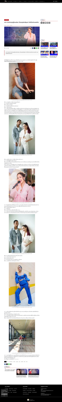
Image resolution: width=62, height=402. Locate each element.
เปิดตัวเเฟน (10, 361)
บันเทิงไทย (11, 25)
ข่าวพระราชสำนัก (25, 388)
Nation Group (11, 388)
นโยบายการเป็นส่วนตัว (26, 394)
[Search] (55, 1)
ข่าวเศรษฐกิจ (29, 392)
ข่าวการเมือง (29, 388)
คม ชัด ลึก (15, 388)
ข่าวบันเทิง (8, 25)
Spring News (14, 390)
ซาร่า (7, 361)
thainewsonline (16, 359)
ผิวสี (24, 361)
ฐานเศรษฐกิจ (15, 392)
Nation (10, 390)
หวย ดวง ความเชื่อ (29, 390)
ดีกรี (26, 361)
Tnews (11, 392)
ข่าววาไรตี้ (34, 390)
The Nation (6, 388)
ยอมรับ (4, 394)
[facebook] (32, 48)
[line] (36, 48)
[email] (38, 48)
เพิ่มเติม (2, 392)
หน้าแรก (5, 25)
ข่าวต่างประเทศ (25, 392)
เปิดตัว (14, 361)
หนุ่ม (19, 361)
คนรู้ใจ (17, 361)
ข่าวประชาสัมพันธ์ (34, 392)
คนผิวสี (22, 361)
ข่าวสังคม (33, 388)
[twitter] (34, 48)
